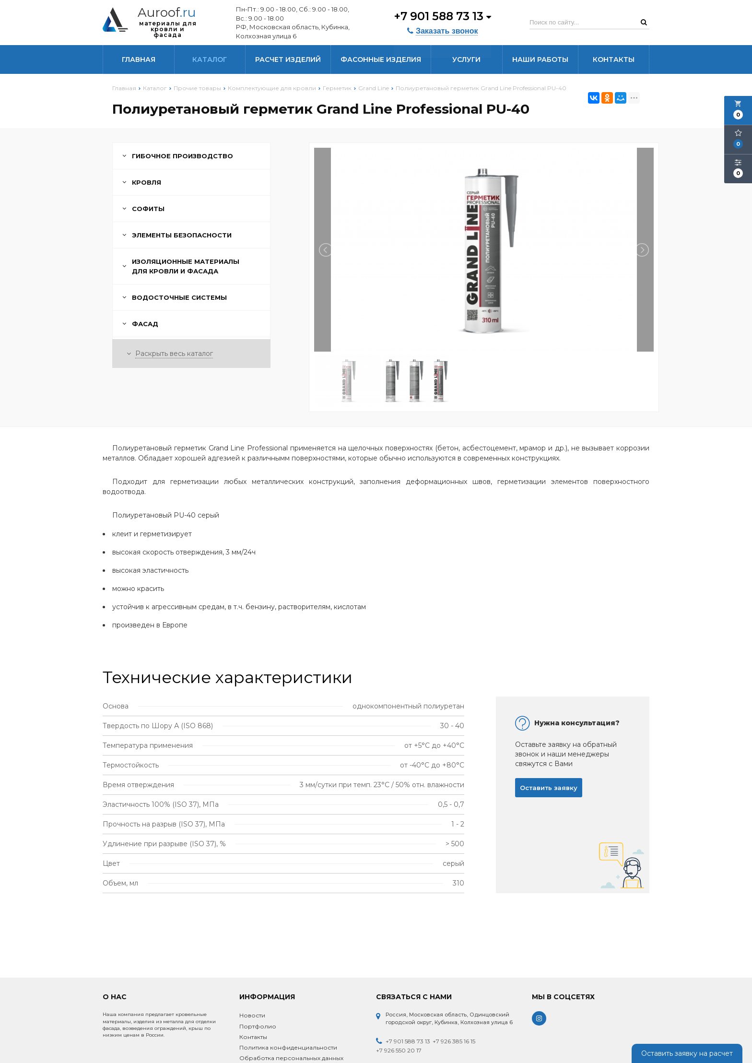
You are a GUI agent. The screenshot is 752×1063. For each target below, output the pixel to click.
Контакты (613, 59)
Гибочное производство (177, 156)
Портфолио (257, 1026)
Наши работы (540, 59)
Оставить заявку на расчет (687, 1053)
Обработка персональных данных (291, 1058)
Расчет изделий (288, 59)
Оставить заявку (548, 787)
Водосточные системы (174, 297)
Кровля (141, 182)
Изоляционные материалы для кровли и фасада (180, 266)
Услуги (466, 59)
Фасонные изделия (381, 59)
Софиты (143, 208)
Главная (138, 59)
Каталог (209, 59)
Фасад (140, 324)
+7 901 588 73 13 (442, 16)
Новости (252, 1015)
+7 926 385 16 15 (454, 1041)
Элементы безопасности (177, 235)
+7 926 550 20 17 (399, 1050)
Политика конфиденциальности (288, 1047)
